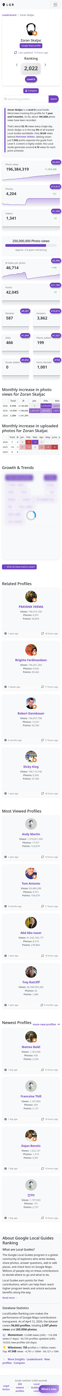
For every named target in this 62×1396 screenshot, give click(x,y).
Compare (19, 1363)
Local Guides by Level (36, 1387)
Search (53, 99)
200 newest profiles (20, 1387)
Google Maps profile (31, 45)
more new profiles (46, 1024)
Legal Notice (6, 1387)
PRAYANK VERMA (25, 136)
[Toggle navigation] (55, 4)
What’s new (48, 1389)
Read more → (10, 1297)
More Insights (16, 1359)
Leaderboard (9, 15)
